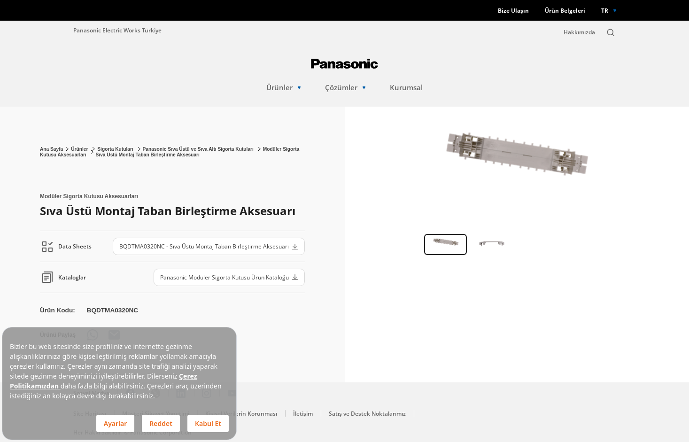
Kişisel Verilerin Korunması (241, 413)
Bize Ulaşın (513, 10)
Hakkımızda (579, 32)
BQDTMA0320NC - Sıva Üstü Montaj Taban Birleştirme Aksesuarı (208, 246)
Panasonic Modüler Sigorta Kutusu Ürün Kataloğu (229, 277)
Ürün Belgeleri (565, 10)
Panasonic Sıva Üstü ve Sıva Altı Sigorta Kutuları (199, 149)
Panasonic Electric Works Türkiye (117, 30)
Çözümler (345, 87)
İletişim (303, 413)
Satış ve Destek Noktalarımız (367, 413)
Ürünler (283, 87)
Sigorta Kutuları (115, 149)
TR (604, 10)
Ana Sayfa (51, 149)
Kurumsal (406, 87)
